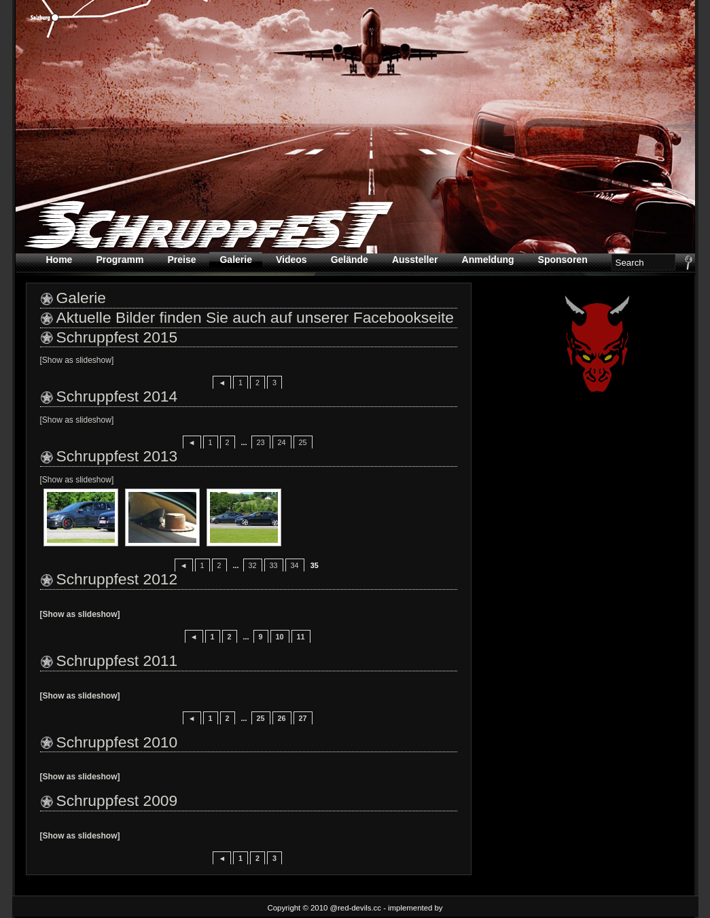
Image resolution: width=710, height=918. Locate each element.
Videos (291, 259)
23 (261, 442)
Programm (119, 259)
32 (253, 565)
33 (274, 565)
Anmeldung (488, 259)
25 (303, 442)
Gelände (349, 259)
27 (303, 718)
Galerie (235, 259)
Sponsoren (563, 259)
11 (301, 637)
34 (295, 565)
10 (280, 637)
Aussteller (415, 259)
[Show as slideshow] (77, 360)
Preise (181, 259)
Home (59, 259)
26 (282, 718)
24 (282, 442)
